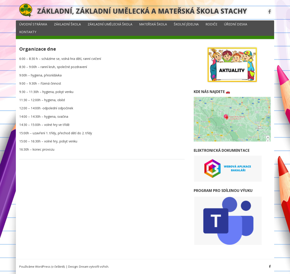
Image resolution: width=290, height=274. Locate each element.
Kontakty (27, 32)
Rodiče (211, 24)
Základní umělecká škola (110, 24)
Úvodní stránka (33, 24)
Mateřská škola (153, 24)
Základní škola (67, 24)
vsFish (104, 266)
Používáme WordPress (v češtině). (42, 266)
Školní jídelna (186, 24)
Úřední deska (235, 24)
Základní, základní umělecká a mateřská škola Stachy (142, 11)
